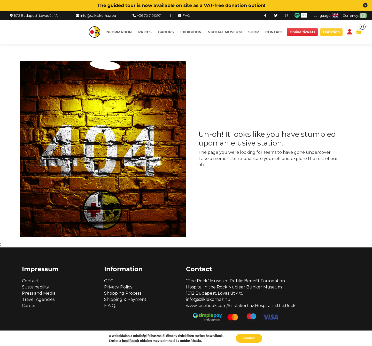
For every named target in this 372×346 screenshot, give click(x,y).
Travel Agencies (38, 299)
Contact (274, 32)
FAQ (186, 15)
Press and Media (39, 293)
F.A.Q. (110, 305)
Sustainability (35, 287)
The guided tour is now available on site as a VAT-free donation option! (181, 5)
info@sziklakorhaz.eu (98, 15)
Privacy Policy (118, 287)
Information (118, 32)
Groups (166, 32)
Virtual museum (225, 32)
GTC (108, 280)
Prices (145, 32)
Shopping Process (122, 293)
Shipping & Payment (125, 299)
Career (29, 305)
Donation (331, 32)
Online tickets (302, 32)
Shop (253, 32)
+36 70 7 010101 (149, 15)
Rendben (249, 338)
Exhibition (191, 32)
